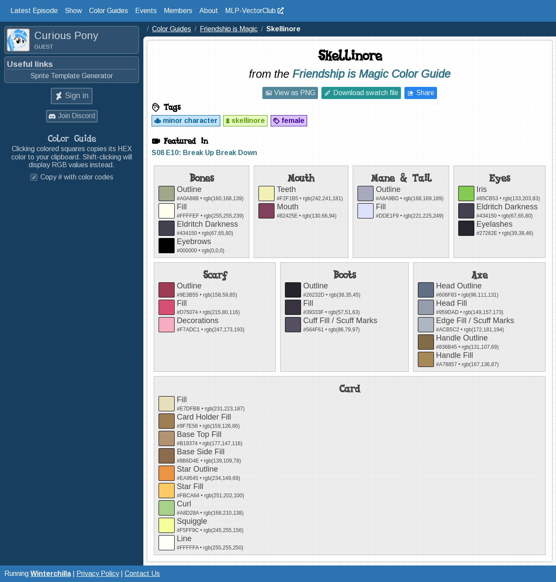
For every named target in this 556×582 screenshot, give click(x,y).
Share (425, 92)
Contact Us (142, 573)
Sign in (77, 95)
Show (73, 10)
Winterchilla (50, 573)
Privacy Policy (97, 573)
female (292, 120)
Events (146, 10)
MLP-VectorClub (250, 10)
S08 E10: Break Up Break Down (204, 152)
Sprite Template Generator (71, 75)
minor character (190, 120)
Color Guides (108, 10)
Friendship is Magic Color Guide (371, 74)
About (208, 10)
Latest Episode (34, 10)
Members (178, 10)
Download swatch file (365, 92)
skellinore (248, 120)
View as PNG (294, 92)
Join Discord (76, 115)
